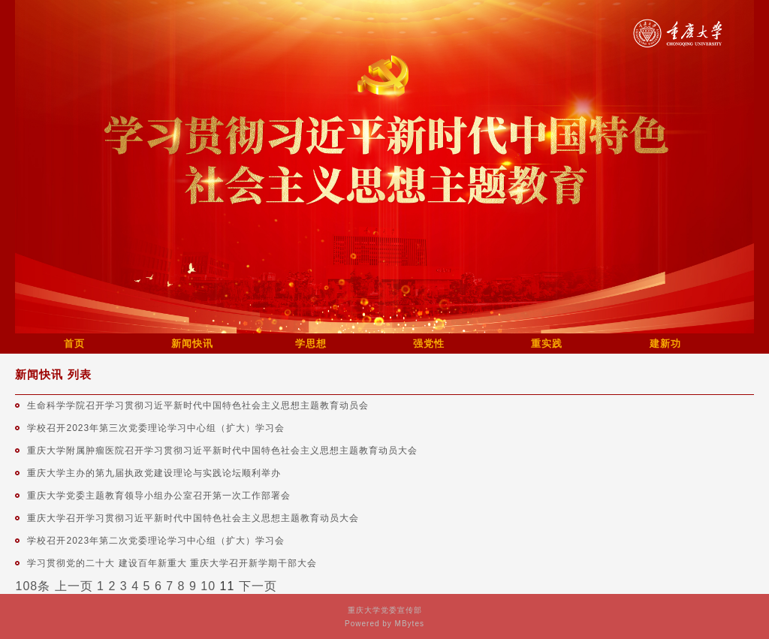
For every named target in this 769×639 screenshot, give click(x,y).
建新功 (665, 343)
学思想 (311, 343)
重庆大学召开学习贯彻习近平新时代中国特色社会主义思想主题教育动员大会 (193, 518)
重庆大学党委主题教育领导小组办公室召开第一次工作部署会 (159, 495)
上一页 (74, 586)
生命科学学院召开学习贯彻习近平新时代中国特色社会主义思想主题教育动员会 (198, 405)
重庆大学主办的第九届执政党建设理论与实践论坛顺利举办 (154, 473)
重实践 (546, 343)
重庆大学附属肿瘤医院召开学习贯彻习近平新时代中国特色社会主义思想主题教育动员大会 (222, 450)
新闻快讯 (192, 343)
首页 (74, 343)
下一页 (258, 586)
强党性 (429, 343)
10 (208, 586)
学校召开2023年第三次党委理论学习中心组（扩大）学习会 (156, 428)
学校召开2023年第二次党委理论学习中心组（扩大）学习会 (156, 540)
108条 (32, 586)
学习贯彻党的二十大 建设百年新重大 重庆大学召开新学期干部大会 (172, 563)
